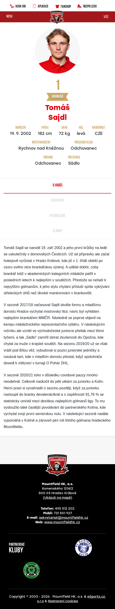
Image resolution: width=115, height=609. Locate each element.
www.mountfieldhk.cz (62, 522)
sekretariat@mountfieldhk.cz (63, 518)
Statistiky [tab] (57, 201)
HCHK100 (18, 6)
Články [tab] (57, 231)
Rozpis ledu (87, 6)
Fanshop (63, 6)
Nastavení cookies (63, 601)
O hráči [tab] (57, 185)
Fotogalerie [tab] (57, 216)
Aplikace (40, 6)
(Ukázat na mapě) (57, 498)
